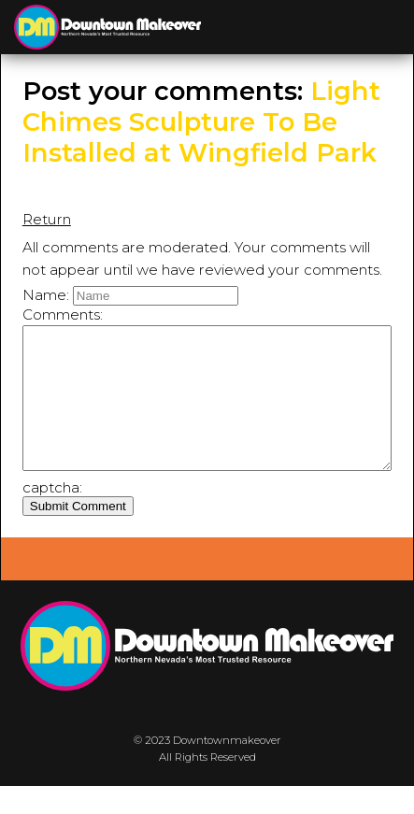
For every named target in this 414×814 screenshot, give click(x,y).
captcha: (52, 515)
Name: (45, 295)
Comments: (62, 314)
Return (46, 219)
